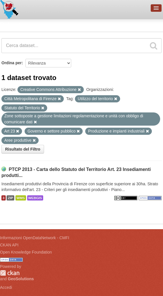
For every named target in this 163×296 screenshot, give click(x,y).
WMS (21, 198)
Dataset (10, 24)
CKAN (9, 273)
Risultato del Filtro (22, 149)
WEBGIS (35, 198)
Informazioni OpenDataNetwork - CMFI (34, 237)
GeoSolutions (21, 278)
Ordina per (11, 63)
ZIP (10, 198)
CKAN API (9, 245)
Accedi (6, 287)
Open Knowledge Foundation (26, 252)
